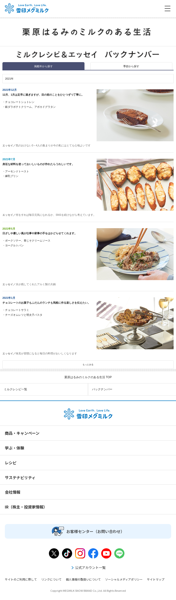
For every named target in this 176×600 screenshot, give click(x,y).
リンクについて (51, 579)
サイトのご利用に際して (21, 579)
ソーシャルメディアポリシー (124, 579)
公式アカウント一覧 (88, 567)
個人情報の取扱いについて (83, 579)
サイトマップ (155, 579)
